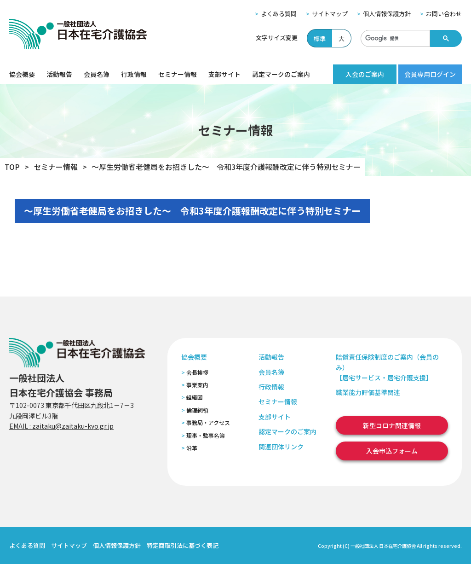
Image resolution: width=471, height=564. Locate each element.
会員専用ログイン (430, 74)
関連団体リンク (281, 446)
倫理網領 (197, 410)
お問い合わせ (444, 13)
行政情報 (134, 74)
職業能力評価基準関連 (368, 392)
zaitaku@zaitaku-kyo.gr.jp (73, 425)
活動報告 (59, 74)
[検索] (394, 39)
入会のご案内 (364, 74)
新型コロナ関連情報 (392, 425)
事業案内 (197, 385)
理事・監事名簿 (205, 435)
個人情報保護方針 (387, 13)
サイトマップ (330, 13)
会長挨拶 (197, 372)
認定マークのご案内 (281, 74)
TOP (12, 166)
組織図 (194, 397)
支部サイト (224, 74)
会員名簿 (96, 74)
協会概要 (22, 74)
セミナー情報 (177, 74)
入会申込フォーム (392, 450)
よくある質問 (279, 13)
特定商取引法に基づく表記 (182, 545)
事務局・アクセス (208, 422)
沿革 (191, 448)
